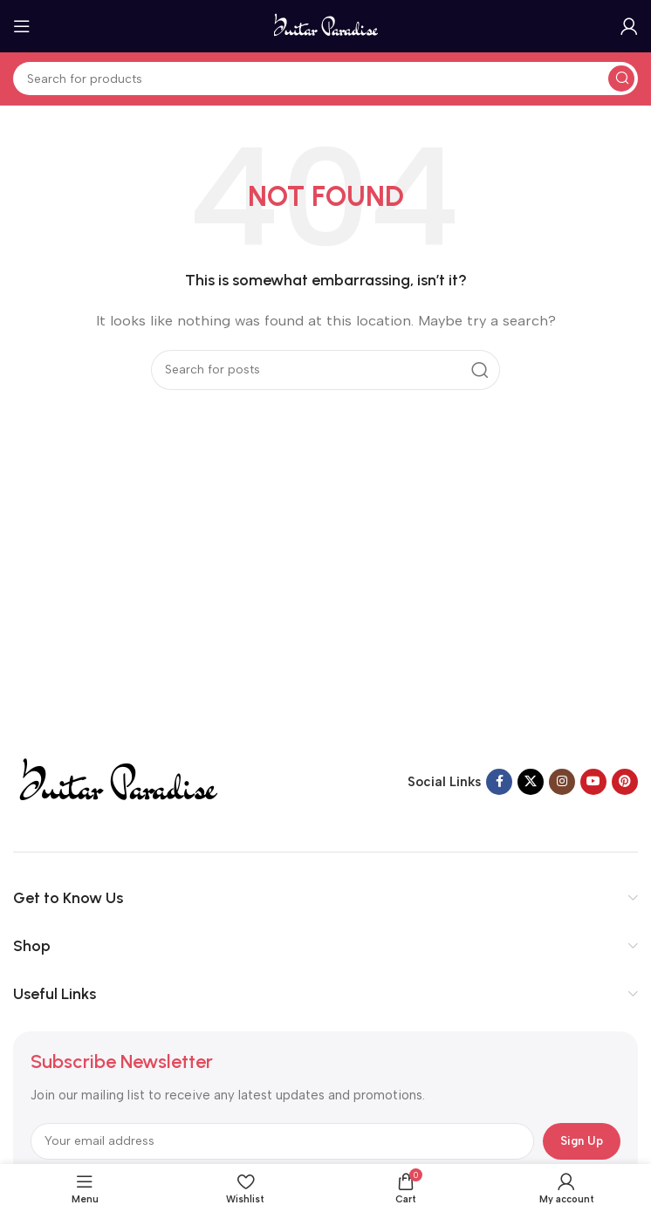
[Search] (325, 78)
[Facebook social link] (499, 782)
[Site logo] (326, 25)
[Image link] (117, 780)
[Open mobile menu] (21, 26)
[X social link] (530, 782)
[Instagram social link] (562, 782)
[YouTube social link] (593, 782)
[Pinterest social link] (625, 782)
